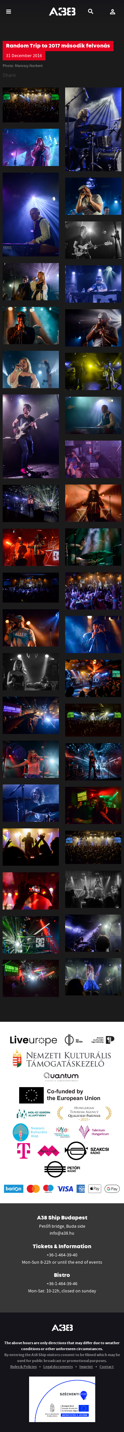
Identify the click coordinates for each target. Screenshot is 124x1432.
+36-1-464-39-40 (62, 1255)
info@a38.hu (62, 1233)
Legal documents (58, 1366)
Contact (107, 1366)
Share (9, 75)
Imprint (86, 1366)
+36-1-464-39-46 (62, 1283)
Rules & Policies (23, 1366)
